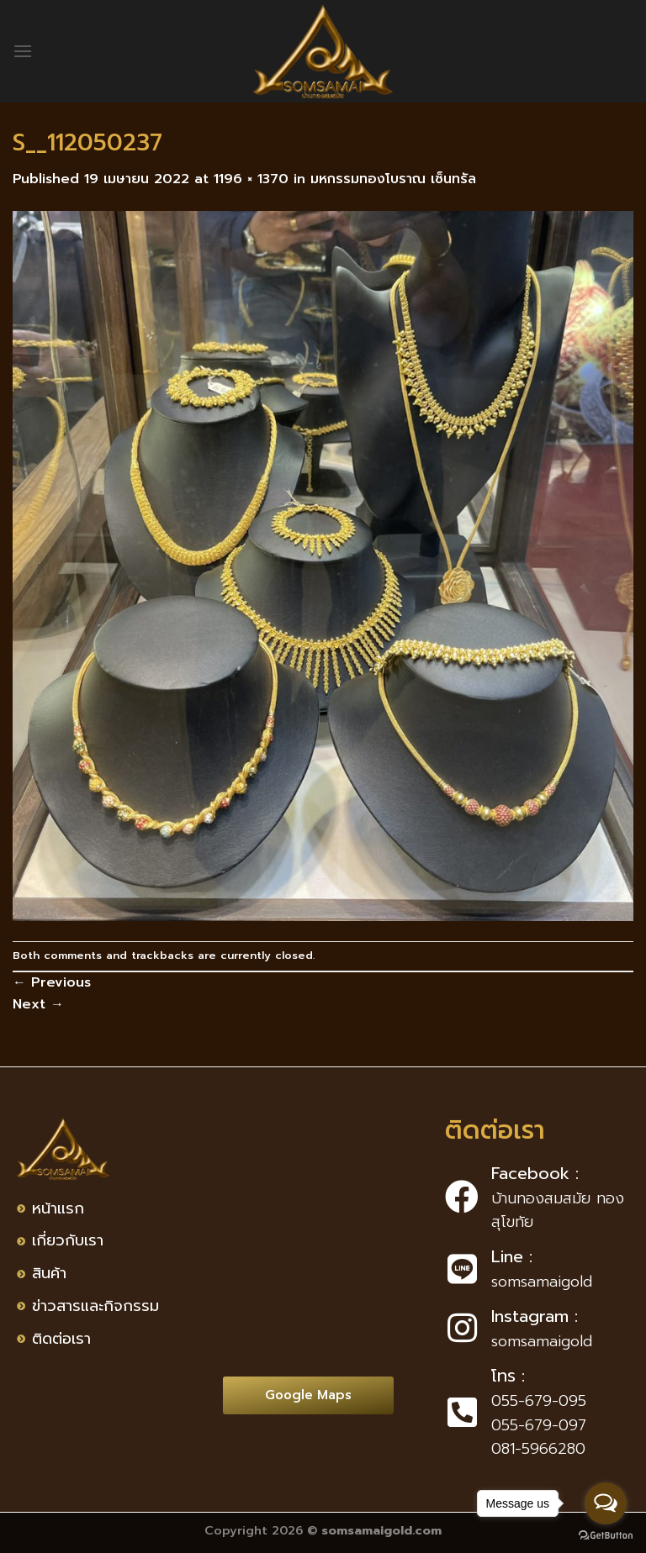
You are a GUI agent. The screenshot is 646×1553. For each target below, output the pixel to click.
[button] (308, 1395)
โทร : (508, 1375)
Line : (511, 1256)
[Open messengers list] (606, 1503)
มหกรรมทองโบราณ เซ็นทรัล (393, 179)
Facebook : (535, 1173)
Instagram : (534, 1316)
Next (38, 1004)
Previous (52, 982)
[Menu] (23, 50)
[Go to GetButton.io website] (606, 1535)
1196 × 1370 (251, 179)
